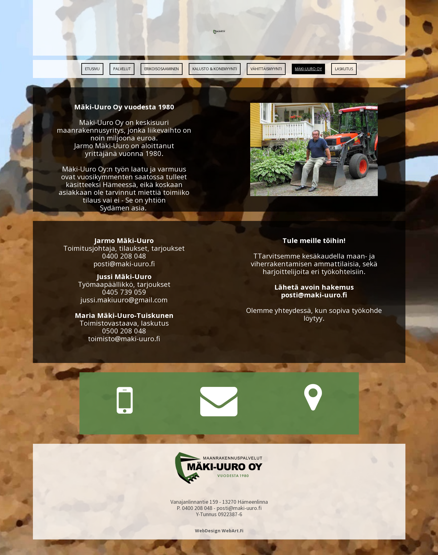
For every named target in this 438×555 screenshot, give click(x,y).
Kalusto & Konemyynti (214, 68)
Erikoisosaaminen (161, 68)
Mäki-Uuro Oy (308, 68)
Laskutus (344, 68)
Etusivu (92, 68)
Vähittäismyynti (266, 68)
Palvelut (122, 68)
